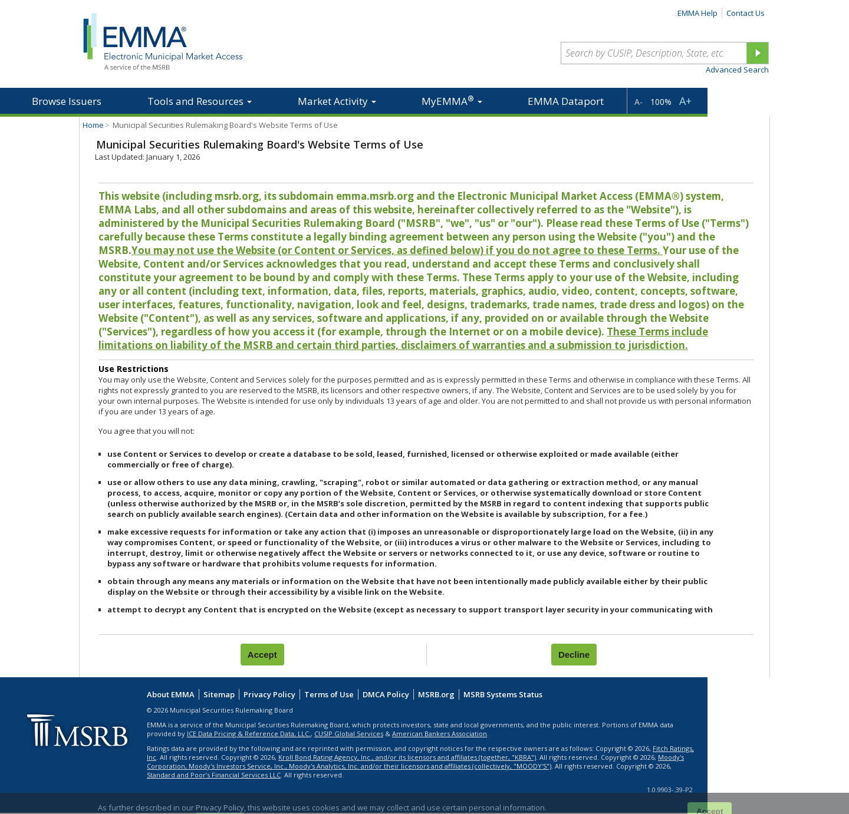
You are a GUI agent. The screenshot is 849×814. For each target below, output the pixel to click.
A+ (685, 101)
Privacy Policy (269, 694)
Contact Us (745, 13)
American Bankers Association (439, 733)
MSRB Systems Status (502, 694)
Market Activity (337, 101)
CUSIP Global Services (348, 733)
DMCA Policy (386, 694)
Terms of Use (329, 694)
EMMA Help (697, 13)
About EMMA (171, 694)
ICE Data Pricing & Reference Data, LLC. (249, 733)
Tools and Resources (199, 101)
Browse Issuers (66, 101)
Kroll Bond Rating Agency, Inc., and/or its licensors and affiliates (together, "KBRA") (407, 757)
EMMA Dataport (566, 101)
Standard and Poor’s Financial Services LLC (214, 774)
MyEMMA (452, 100)
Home (93, 125)
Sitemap (219, 694)
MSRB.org (436, 694)
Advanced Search (737, 69)
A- (638, 101)
